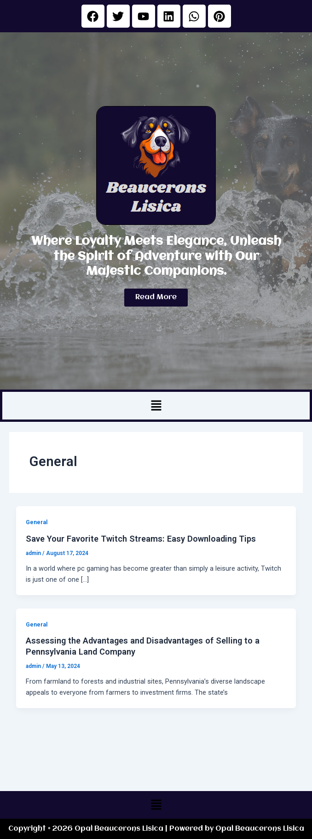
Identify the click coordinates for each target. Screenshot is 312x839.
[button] (156, 405)
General (36, 522)
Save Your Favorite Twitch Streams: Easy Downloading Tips (141, 539)
